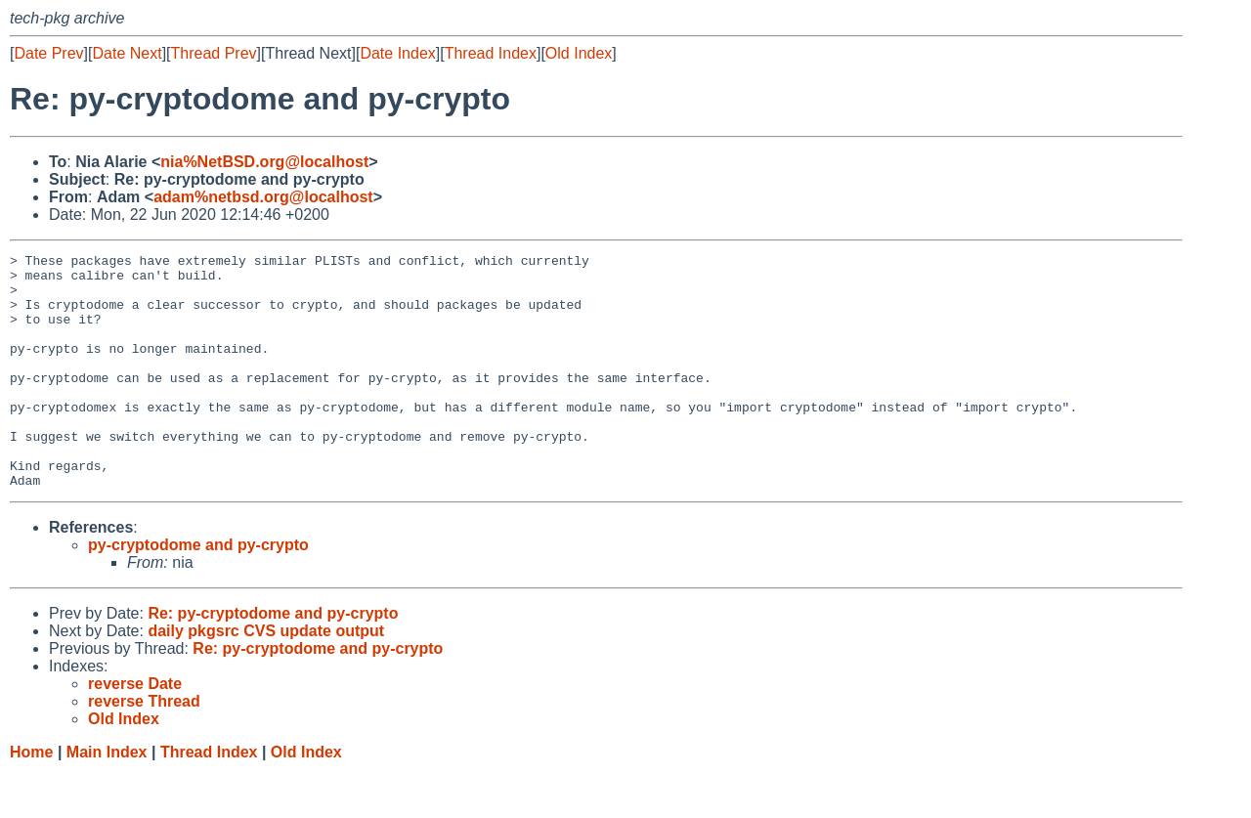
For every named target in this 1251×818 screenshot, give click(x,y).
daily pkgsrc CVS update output (266, 677)
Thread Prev (214, 53)
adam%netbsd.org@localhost (263, 197)
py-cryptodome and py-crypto (198, 591)
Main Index (107, 799)
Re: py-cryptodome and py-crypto (273, 660)
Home (31, 799)
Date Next (126, 53)
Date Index (397, 53)
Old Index (578, 53)
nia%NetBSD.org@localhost (264, 161)
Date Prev (48, 53)
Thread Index (491, 53)
